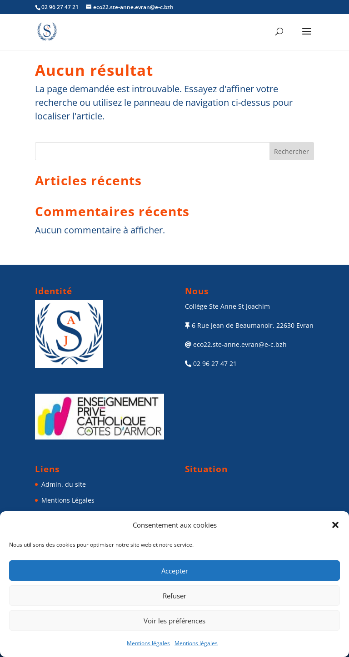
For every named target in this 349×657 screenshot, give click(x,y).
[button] (335, 524)
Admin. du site (63, 484)
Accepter (174, 570)
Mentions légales (148, 643)
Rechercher (291, 151)
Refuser (174, 595)
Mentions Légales (68, 500)
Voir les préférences (174, 620)
